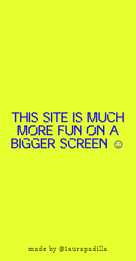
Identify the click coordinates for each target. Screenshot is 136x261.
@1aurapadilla (83, 249)
